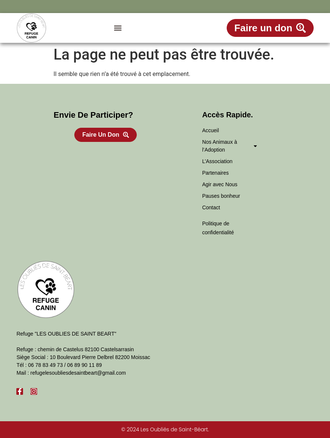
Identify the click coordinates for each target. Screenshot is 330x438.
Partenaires (215, 173)
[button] (118, 28)
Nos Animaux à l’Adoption (230, 146)
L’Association (217, 161)
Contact (211, 207)
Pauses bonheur (221, 196)
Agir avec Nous (219, 184)
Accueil (210, 130)
